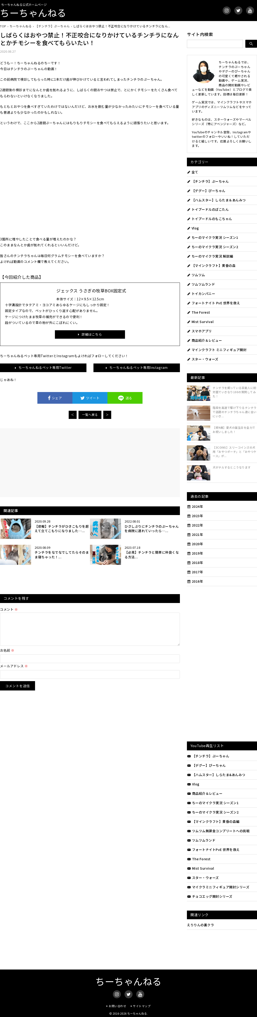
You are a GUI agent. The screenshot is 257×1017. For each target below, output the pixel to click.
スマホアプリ (199, 331)
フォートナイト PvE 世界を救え (213, 303)
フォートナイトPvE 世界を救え (213, 849)
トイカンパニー (201, 293)
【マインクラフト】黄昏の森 (211, 265)
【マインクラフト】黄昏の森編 (213, 821)
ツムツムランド (201, 284)
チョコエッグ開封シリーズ (209, 896)
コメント (9, 609)
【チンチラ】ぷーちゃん (208, 181)
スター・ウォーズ (202, 359)
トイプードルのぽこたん (208, 209)
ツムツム (196, 274)
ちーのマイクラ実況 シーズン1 (212, 237)
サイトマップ (141, 1006)
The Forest (198, 312)
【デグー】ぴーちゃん (206, 190)
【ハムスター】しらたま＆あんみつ (216, 200)
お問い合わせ (117, 1006)
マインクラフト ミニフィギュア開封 (216, 349)
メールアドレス (14, 671)
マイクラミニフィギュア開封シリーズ (218, 887)
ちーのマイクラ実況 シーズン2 (212, 246)
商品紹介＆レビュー (204, 340)
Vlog (193, 228)
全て (192, 172)
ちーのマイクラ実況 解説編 (210, 256)
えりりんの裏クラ (200, 925)
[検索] (251, 44)
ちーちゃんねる (33, 12)
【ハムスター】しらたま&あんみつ (216, 774)
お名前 (7, 656)
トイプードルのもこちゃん (209, 218)
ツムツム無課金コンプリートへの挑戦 (218, 830)
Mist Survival (200, 321)
